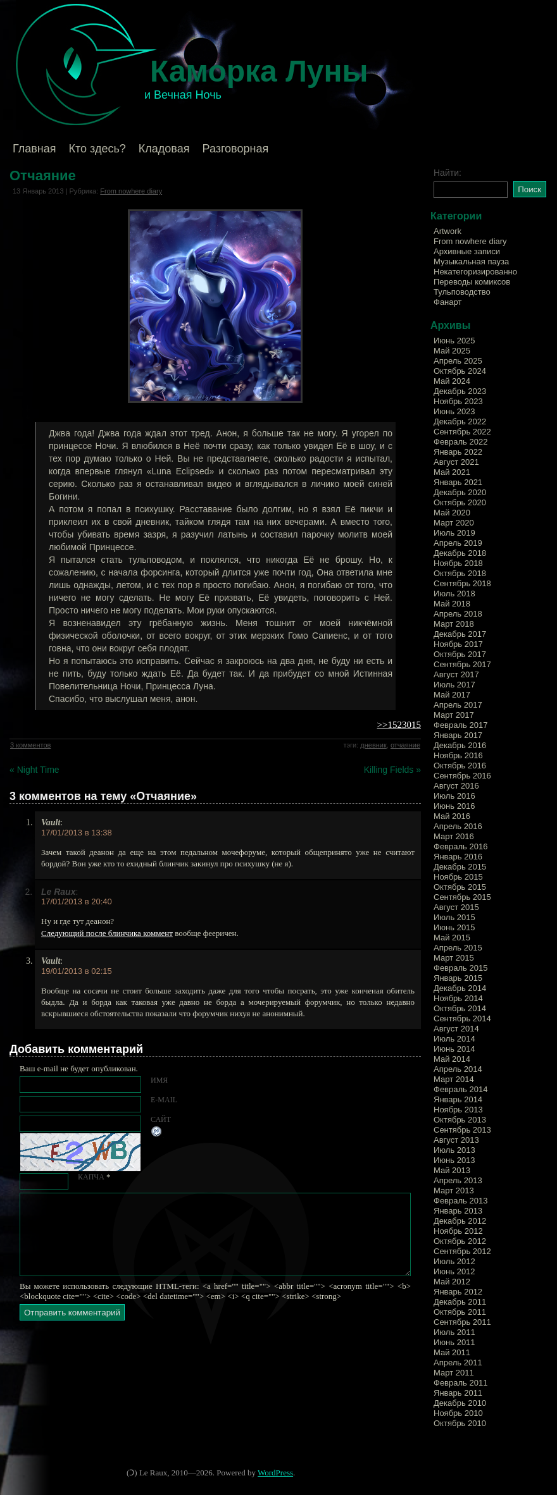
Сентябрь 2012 (462, 1251)
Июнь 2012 (454, 1271)
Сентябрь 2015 (462, 897)
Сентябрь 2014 (462, 1018)
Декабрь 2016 (460, 745)
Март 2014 (454, 1079)
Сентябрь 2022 (462, 431)
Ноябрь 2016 (458, 755)
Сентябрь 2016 (462, 775)
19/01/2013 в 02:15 (76, 971)
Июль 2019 (454, 533)
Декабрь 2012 (460, 1221)
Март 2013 (454, 1190)
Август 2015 (456, 907)
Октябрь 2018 (460, 573)
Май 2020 (452, 512)
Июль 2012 (454, 1261)
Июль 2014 (454, 1038)
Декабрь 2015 (460, 866)
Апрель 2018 (458, 613)
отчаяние (405, 745)
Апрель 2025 (458, 361)
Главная (34, 148)
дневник (373, 745)
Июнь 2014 (454, 1049)
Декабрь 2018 (460, 553)
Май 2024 (452, 381)
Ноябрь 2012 (458, 1231)
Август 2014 (456, 1028)
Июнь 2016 (454, 806)
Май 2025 (452, 350)
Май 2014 (452, 1059)
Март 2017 (454, 715)
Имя (159, 1080)
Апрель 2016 (458, 826)
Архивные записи (467, 251)
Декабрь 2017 (460, 634)
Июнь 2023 (454, 411)
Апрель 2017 (458, 705)
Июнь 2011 (454, 1342)
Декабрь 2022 (460, 421)
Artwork (447, 231)
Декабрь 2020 (460, 492)
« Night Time (34, 770)
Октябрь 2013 (460, 1119)
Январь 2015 (458, 978)
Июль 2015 (454, 917)
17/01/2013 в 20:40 (76, 901)
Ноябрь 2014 (458, 998)
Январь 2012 (458, 1291)
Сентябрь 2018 (462, 583)
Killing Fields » (392, 770)
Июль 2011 (454, 1332)
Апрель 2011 (458, 1362)
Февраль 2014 (460, 1089)
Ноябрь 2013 (458, 1109)
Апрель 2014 (458, 1069)
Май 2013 (452, 1170)
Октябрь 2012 (460, 1241)
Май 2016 (452, 816)
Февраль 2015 (460, 968)
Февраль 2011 (460, 1382)
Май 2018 (452, 603)
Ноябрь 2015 (458, 877)
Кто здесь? (97, 148)
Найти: (447, 173)
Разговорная (235, 148)
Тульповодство (462, 292)
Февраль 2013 (460, 1200)
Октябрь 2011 (460, 1312)
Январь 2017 (458, 735)
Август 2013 (456, 1140)
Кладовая (164, 148)
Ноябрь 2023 (458, 401)
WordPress (275, 1472)
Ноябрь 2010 (458, 1413)
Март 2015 (454, 958)
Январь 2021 (458, 482)
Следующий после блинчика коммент (107, 933)
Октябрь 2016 (460, 765)
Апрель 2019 (458, 543)
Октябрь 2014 (460, 1008)
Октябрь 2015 (460, 887)
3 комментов (30, 745)
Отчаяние (42, 175)
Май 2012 (452, 1281)
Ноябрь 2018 (458, 563)
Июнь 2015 (454, 927)
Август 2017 (456, 674)
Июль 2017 (454, 684)
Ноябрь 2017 (458, 644)
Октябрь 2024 (460, 371)
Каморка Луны (259, 71)
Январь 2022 (458, 452)
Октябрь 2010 (460, 1423)
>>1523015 (399, 725)
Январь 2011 (458, 1393)
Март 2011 (454, 1372)
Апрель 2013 (458, 1180)
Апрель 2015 (458, 947)
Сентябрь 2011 (462, 1322)
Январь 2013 (458, 1210)
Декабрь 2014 (460, 988)
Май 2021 (452, 472)
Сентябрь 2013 (462, 1130)
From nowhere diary (131, 191)
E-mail (164, 1099)
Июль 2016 (454, 796)
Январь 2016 (458, 856)
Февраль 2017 (460, 725)
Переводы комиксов (472, 281)
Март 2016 (454, 836)
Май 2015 (452, 937)
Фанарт (447, 302)
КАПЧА (91, 1176)
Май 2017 (452, 694)
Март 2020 (454, 522)
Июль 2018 (454, 593)
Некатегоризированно (475, 271)
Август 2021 (456, 462)
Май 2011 (452, 1352)
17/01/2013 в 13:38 (76, 832)
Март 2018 (454, 624)
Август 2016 (456, 786)
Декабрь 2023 (460, 391)
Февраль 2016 (460, 846)
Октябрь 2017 (460, 654)
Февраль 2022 (460, 441)
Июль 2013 (454, 1150)
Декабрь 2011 (460, 1302)
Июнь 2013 (454, 1160)
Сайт (161, 1119)
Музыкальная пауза (471, 261)
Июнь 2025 (454, 340)
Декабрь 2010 (460, 1403)
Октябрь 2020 (460, 502)
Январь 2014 (458, 1099)
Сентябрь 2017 (462, 664)
